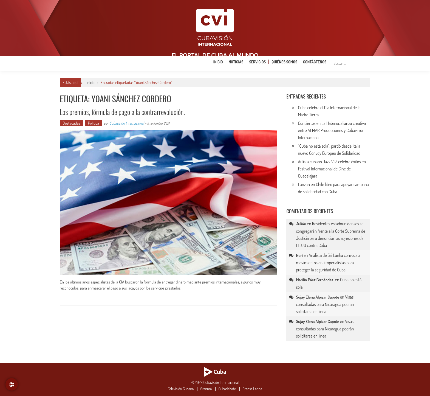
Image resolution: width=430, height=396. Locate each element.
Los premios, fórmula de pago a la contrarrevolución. (122, 111)
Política (93, 123)
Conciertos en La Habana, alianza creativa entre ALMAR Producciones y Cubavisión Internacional (332, 130)
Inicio (218, 62)
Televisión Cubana (181, 389)
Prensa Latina (252, 389)
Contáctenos (314, 62)
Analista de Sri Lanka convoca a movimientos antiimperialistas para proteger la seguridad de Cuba (328, 262)
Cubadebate (227, 389)
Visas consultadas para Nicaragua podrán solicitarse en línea (325, 304)
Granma (206, 389)
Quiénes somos (284, 62)
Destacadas (71, 123)
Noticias (236, 62)
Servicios (257, 62)
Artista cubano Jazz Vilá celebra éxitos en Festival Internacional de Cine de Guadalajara (332, 169)
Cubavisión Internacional (126, 123)
